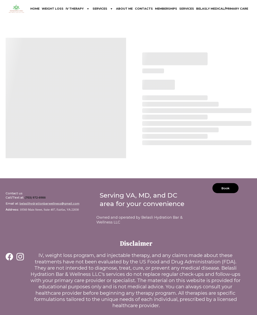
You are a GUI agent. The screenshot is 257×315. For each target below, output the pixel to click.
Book (225, 188)
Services (100, 8)
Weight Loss (52, 8)
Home (35, 8)
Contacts (144, 8)
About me (124, 8)
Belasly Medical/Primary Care (222, 8)
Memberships (166, 8)
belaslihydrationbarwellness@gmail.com (49, 203)
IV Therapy (75, 8)
